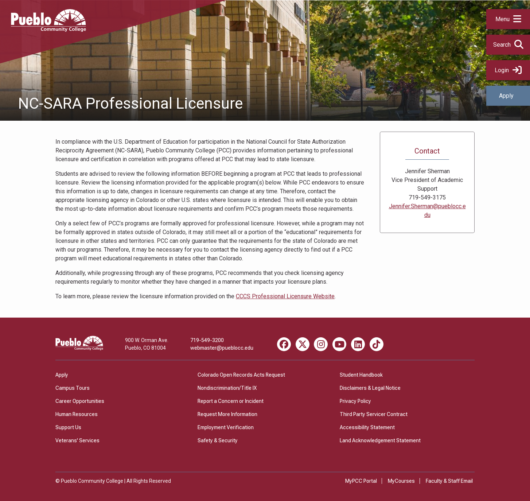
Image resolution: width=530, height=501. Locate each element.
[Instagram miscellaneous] (321, 344)
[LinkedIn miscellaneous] (358, 344)
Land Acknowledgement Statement (380, 440)
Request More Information (227, 414)
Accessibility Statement (367, 427)
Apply (506, 95)
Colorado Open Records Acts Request (241, 375)
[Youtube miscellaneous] (339, 344)
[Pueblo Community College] (48, 29)
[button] (508, 19)
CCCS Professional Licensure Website (285, 296)
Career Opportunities (79, 401)
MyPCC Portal (361, 481)
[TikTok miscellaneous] (376, 344)
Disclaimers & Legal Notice (370, 388)
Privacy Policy (355, 401)
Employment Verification (226, 427)
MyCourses (401, 481)
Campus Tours (72, 388)
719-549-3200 (207, 340)
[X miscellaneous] (302, 344)
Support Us (68, 427)
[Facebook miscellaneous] (284, 344)
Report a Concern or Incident (231, 401)
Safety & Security (218, 440)
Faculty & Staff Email (449, 481)
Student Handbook (361, 375)
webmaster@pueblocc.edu (221, 348)
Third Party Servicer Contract (374, 414)
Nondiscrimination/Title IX (227, 388)
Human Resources (76, 414)
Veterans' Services (77, 440)
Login (508, 70)
